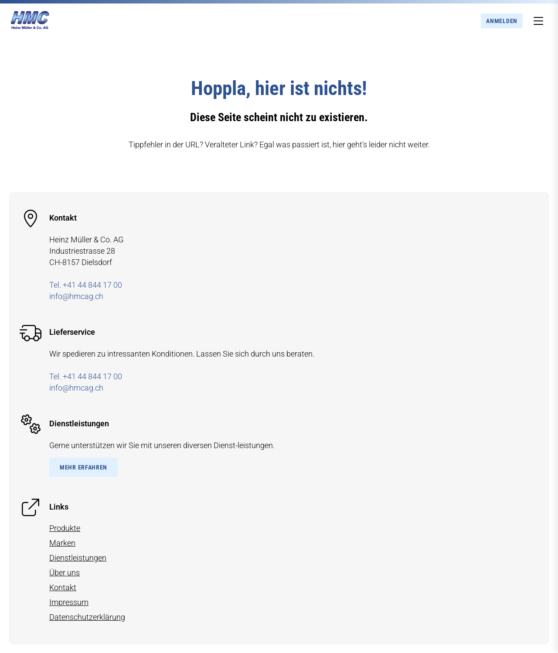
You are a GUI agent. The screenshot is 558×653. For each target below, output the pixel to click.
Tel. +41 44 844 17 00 (85, 284)
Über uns (64, 572)
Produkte (64, 528)
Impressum (68, 602)
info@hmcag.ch (76, 296)
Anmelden (501, 20)
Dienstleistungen (77, 557)
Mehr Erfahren (83, 467)
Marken (62, 543)
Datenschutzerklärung (87, 617)
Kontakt (62, 587)
